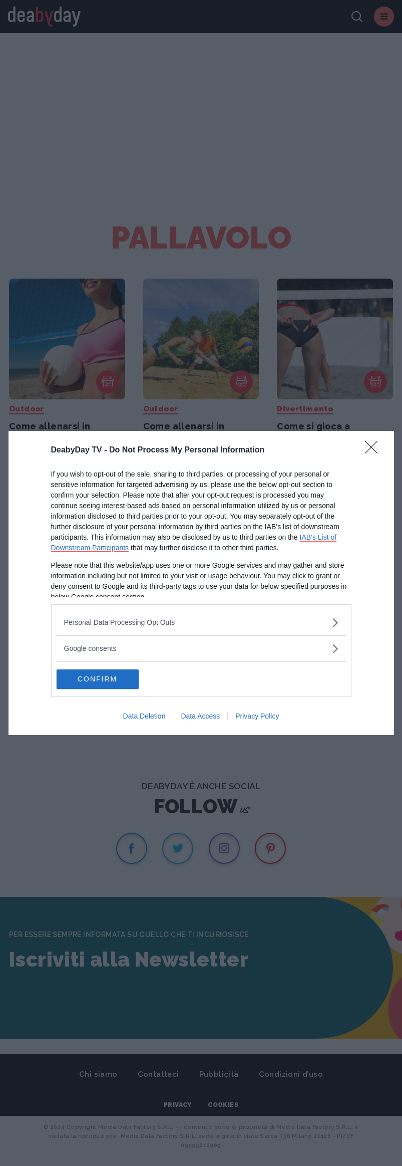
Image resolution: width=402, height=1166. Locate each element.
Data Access (200, 717)
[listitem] (201, 622)
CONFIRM (104, 679)
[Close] (374, 450)
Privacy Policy (257, 717)
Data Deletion (144, 717)
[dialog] (201, 583)
